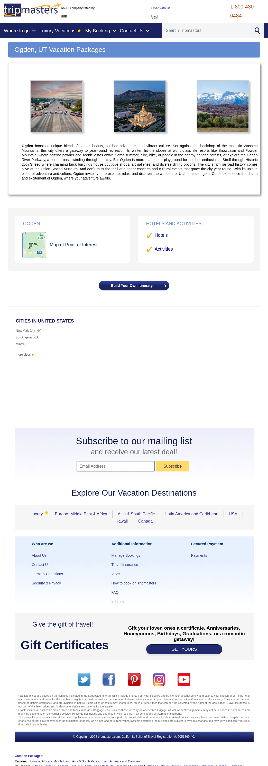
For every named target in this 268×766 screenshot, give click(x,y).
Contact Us (41, 565)
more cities (25, 354)
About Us (39, 555)
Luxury (38, 514)
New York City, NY (28, 331)
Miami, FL (22, 344)
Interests (118, 602)
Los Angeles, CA (27, 337)
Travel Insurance (124, 565)
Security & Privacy (46, 583)
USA (233, 514)
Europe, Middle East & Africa (81, 514)
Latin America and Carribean (122, 761)
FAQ (114, 592)
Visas (115, 574)
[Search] (205, 30)
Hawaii (121, 521)
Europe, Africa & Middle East (50, 761)
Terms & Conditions (47, 574)
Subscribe (172, 466)
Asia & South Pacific (136, 514)
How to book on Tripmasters (133, 583)
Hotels (161, 235)
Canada (145, 521)
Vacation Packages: (29, 756)
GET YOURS (184, 649)
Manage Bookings (125, 555)
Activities (164, 249)
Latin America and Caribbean (191, 514)
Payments (199, 555)
